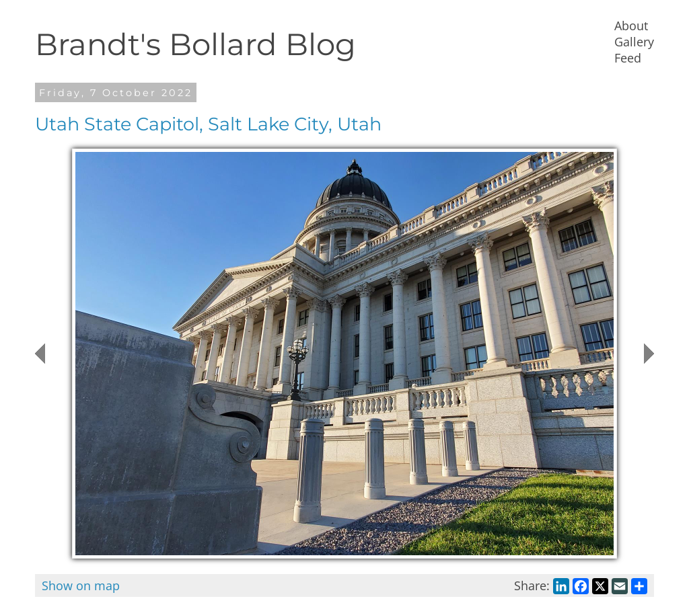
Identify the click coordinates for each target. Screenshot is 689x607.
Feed (627, 58)
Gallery (634, 42)
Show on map (81, 585)
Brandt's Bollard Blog (195, 44)
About (631, 25)
